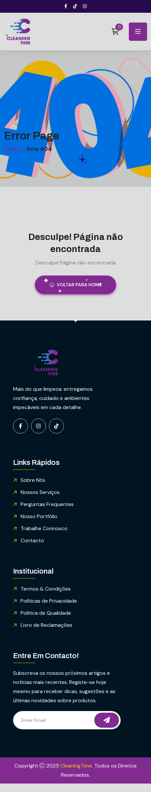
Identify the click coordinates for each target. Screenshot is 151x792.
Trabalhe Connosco (44, 528)
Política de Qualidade (46, 613)
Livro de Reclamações (46, 625)
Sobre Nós (33, 480)
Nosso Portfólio (39, 516)
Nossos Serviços (40, 492)
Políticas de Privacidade (49, 600)
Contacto (32, 540)
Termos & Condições (46, 588)
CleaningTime (76, 765)
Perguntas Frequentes (47, 504)
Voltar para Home (75, 285)
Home (12, 149)
